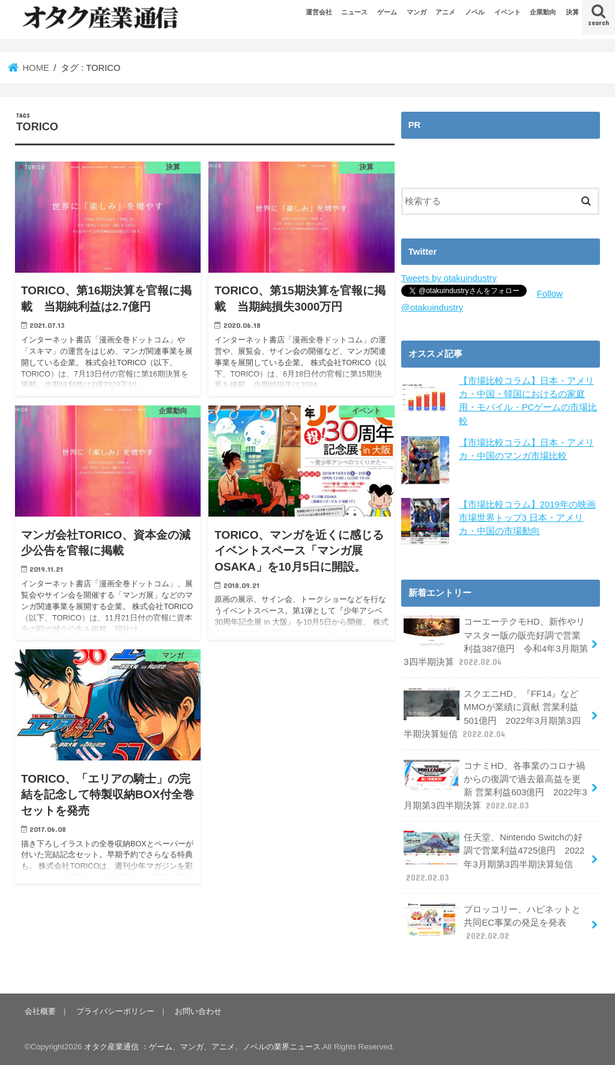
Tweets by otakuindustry (449, 278)
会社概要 (40, 1011)
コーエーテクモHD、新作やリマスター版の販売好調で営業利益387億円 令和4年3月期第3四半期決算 (495, 641)
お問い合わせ (198, 1011)
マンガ (416, 12)
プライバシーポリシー (115, 1011)
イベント (507, 12)
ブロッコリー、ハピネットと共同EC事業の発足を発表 (492, 922)
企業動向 (543, 12)
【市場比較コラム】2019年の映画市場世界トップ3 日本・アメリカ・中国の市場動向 (527, 518)
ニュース (354, 12)
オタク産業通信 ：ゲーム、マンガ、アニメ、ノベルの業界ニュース (202, 1046)
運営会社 (319, 12)
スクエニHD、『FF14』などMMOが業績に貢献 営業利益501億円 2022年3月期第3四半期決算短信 (492, 713)
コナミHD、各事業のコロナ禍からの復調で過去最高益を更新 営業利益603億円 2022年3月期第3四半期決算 (495, 785)
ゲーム (387, 12)
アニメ (445, 12)
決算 (572, 12)
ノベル (475, 12)
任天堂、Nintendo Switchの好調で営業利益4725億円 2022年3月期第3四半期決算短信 (494, 857)
